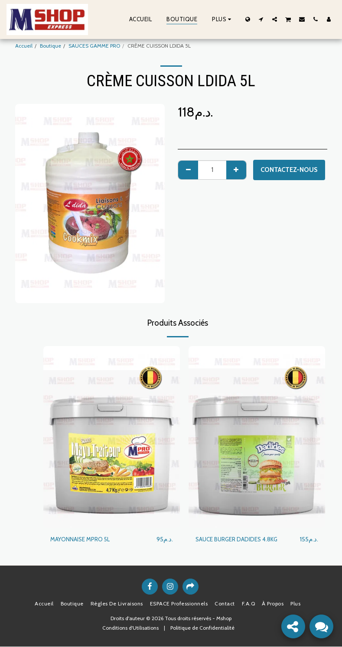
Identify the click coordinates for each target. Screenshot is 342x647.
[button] (261, 19)
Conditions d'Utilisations (130, 628)
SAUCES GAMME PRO (94, 45)
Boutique (50, 45)
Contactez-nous (289, 170)
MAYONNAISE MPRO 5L (83, 539)
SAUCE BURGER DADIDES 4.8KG (241, 539)
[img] (111, 437)
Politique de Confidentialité (202, 628)
